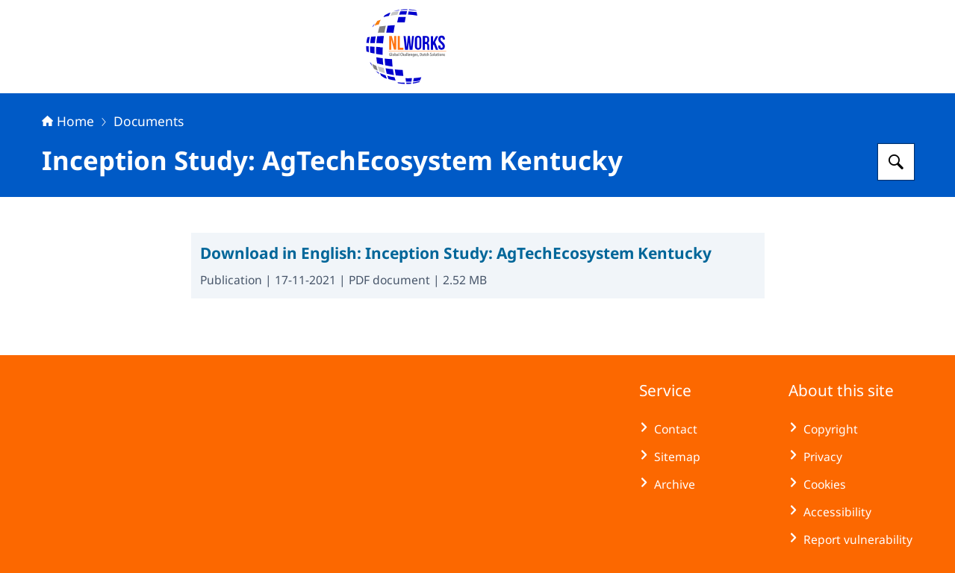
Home (68, 121)
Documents (148, 121)
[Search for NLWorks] (896, 162)
